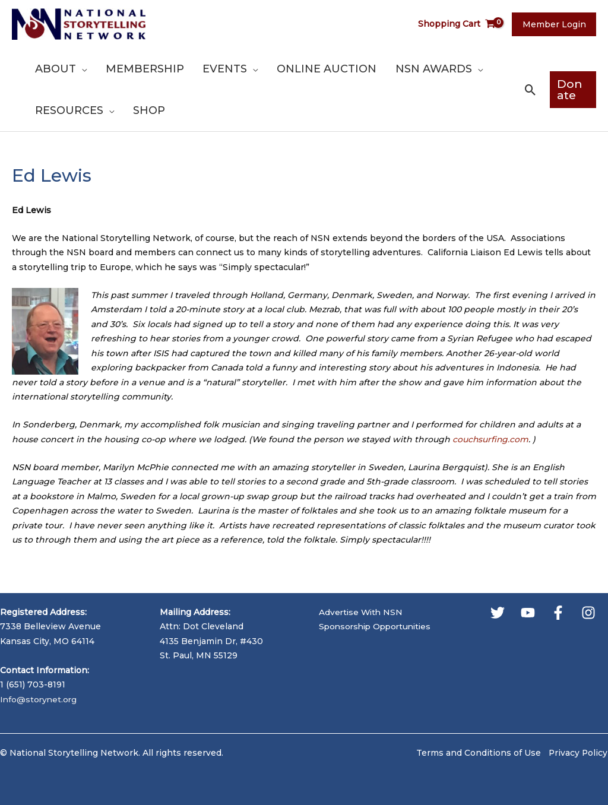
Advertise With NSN (362, 612)
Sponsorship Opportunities (378, 626)
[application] (80, 69)
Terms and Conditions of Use (477, 752)
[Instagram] (588, 613)
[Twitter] (497, 613)
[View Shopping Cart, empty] (461, 24)
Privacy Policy (578, 752)
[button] (526, 90)
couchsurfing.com (491, 439)
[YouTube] (528, 613)
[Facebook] (558, 613)
